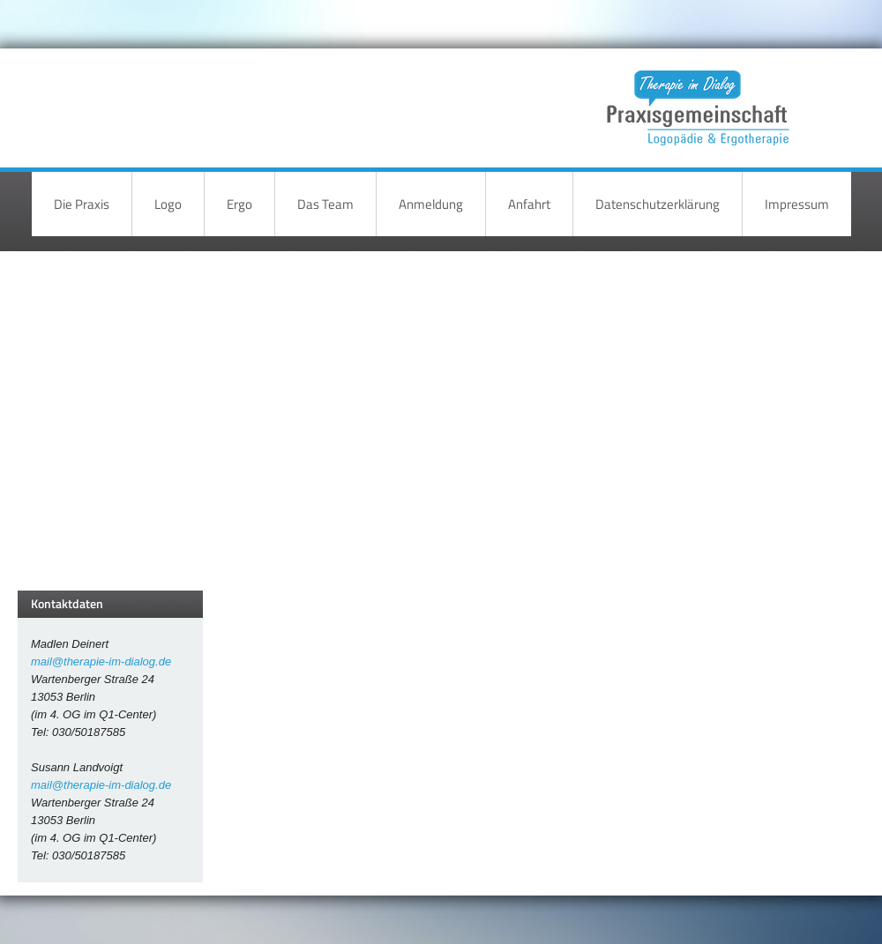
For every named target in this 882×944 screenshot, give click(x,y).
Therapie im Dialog (695, 94)
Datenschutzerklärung (657, 204)
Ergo (239, 204)
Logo (168, 204)
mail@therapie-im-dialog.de (101, 661)
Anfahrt (529, 204)
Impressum (797, 204)
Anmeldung (431, 204)
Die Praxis (81, 204)
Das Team (325, 204)
